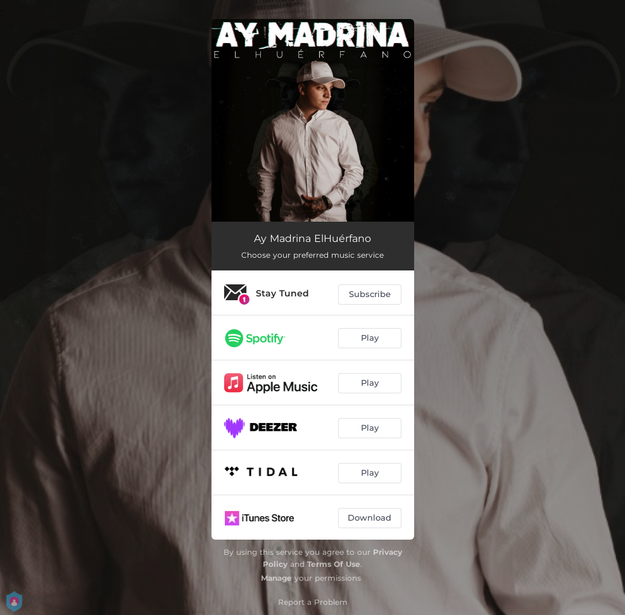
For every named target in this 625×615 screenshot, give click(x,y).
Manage (276, 578)
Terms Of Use (333, 564)
